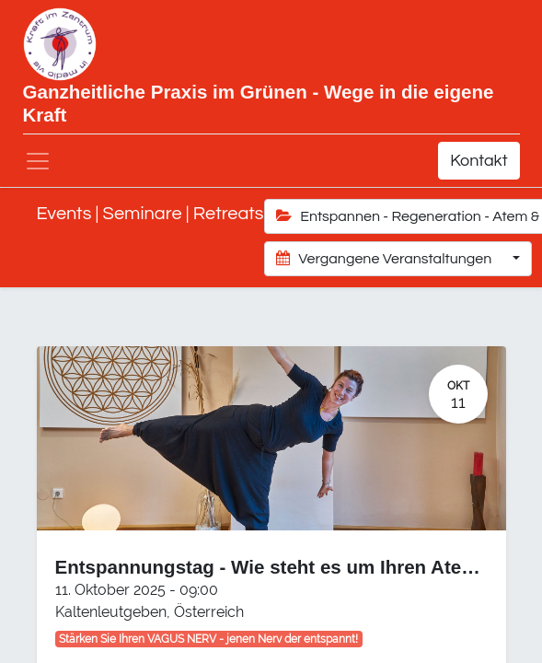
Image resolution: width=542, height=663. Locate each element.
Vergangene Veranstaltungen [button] (385, 258)
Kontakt (478, 160)
